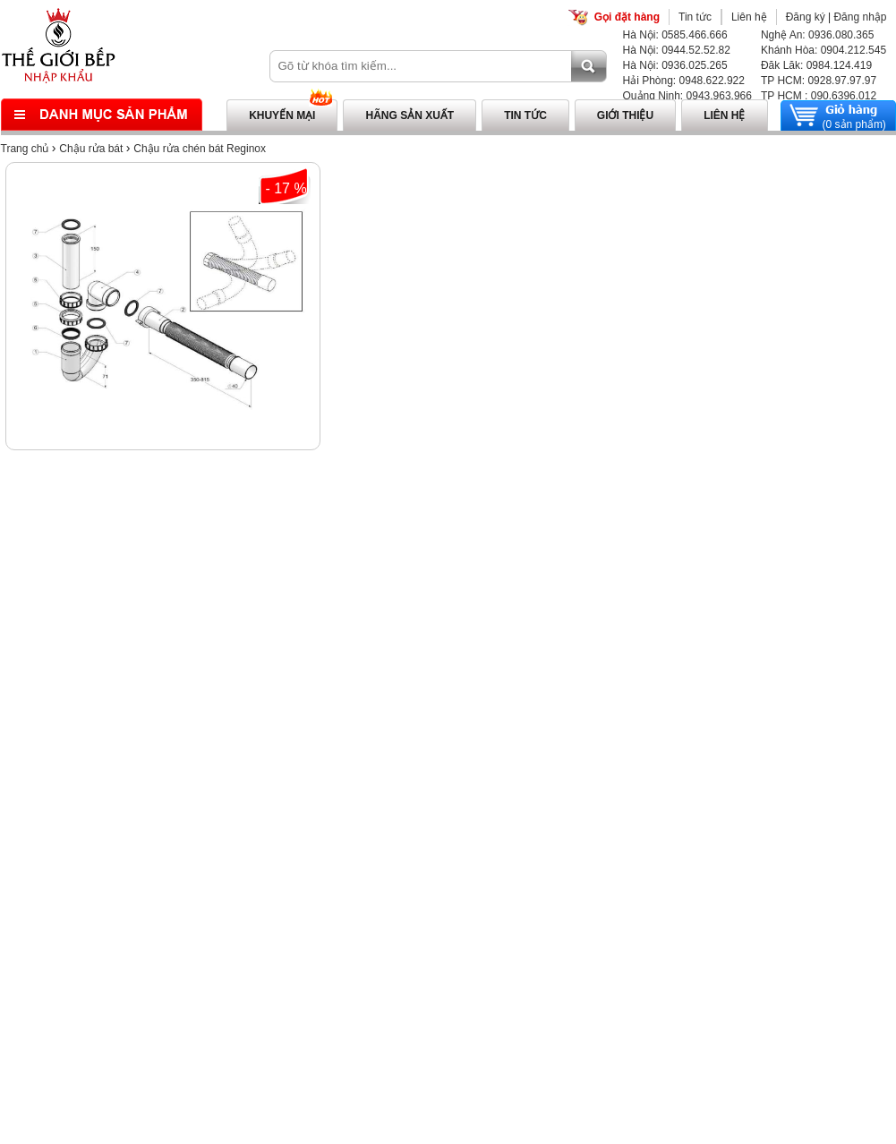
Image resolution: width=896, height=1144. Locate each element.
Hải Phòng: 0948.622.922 (684, 80)
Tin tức (695, 17)
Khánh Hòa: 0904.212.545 (823, 50)
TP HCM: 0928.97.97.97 (818, 80)
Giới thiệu (625, 115)
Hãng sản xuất (409, 115)
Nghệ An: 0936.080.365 (817, 35)
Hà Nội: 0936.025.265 (675, 65)
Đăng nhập (859, 17)
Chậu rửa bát (91, 148)
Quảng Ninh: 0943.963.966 (687, 96)
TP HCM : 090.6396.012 (818, 96)
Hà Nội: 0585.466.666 (675, 35)
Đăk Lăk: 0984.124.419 (816, 65)
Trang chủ (25, 148)
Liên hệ (749, 17)
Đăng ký (805, 17)
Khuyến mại (282, 115)
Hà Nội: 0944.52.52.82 (676, 50)
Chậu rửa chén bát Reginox (199, 148)
